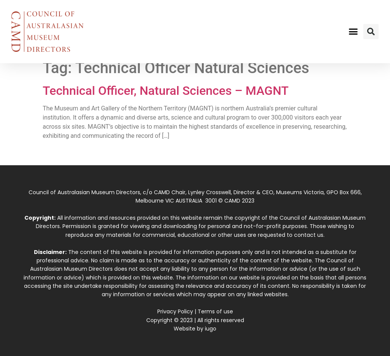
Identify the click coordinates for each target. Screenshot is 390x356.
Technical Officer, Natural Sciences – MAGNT (166, 90)
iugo (210, 328)
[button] (353, 31)
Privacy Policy (175, 311)
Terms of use (215, 311)
